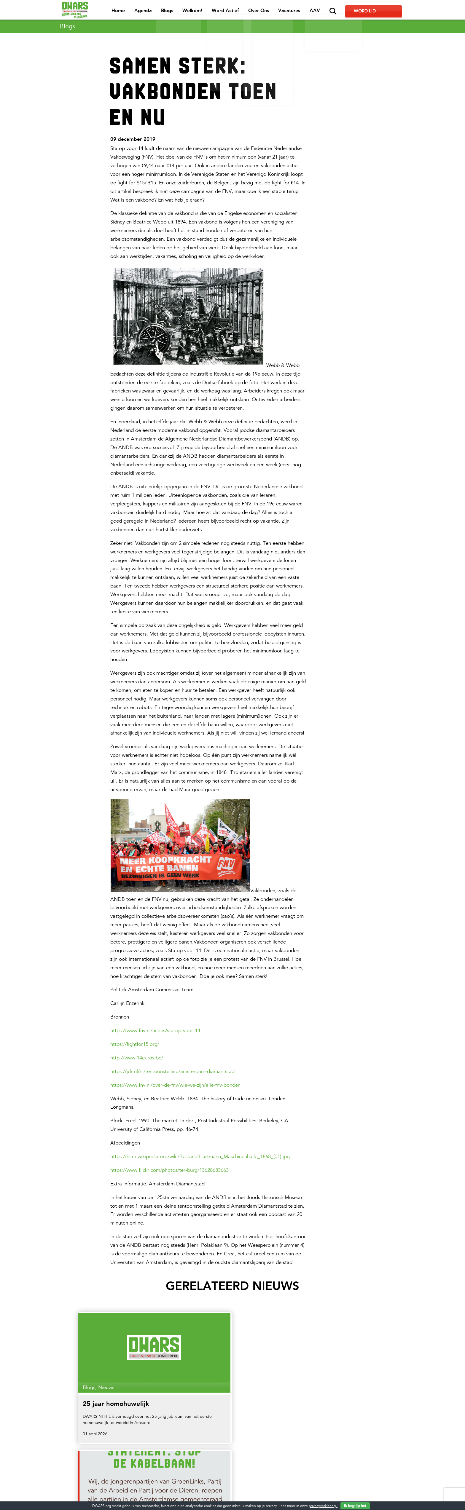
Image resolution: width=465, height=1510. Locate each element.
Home (142, 12)
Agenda (167, 12)
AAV (336, 12)
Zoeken (354, 11)
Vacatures (311, 12)
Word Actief (248, 12)
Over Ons (281, 12)
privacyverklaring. (323, 1506)
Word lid (384, 12)
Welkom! (216, 12)
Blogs (191, 12)
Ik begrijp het (355, 1506)
